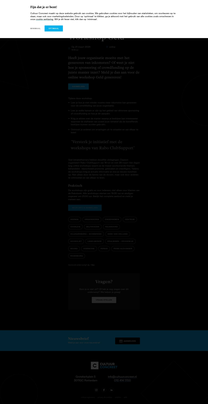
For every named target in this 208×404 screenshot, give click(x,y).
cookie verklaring (44, 19)
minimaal (35, 28)
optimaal (54, 28)
